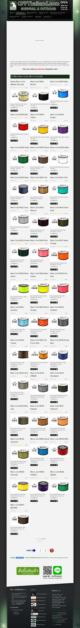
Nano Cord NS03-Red (19, 115)
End (45, 538)
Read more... (13, 110)
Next (43, 538)
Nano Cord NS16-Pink (39, 240)
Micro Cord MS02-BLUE (39, 439)
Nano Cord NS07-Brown (40, 147)
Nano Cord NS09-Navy (20, 177)
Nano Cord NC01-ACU (19, 373)
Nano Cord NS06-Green (20, 147)
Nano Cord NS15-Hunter (20, 240)
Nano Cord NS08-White (59, 147)
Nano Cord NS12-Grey (19, 208)
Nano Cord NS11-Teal (58, 177)
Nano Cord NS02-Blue (59, 82)
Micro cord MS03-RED (59, 439)
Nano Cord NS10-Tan (38, 177)
